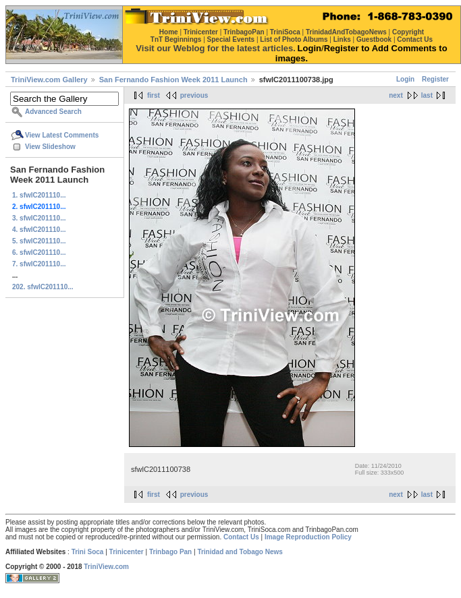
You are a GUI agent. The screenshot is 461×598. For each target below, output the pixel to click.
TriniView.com (106, 566)
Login (405, 79)
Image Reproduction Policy (308, 537)
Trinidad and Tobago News (240, 552)
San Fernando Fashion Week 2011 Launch (173, 80)
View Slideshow (50, 146)
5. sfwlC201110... (39, 241)
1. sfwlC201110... (39, 195)
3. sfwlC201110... (39, 218)
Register (435, 79)
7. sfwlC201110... (39, 264)
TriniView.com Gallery (49, 80)
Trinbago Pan (170, 552)
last (427, 95)
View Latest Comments (62, 135)
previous (194, 95)
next (396, 95)
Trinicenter (126, 552)
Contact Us (241, 537)
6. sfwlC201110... (39, 252)
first (153, 95)
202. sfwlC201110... (43, 287)
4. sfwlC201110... (39, 229)
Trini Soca (88, 552)
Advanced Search (53, 111)
